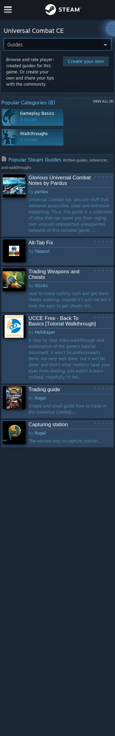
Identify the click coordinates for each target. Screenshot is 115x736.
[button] (57, 205)
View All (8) (103, 101)
